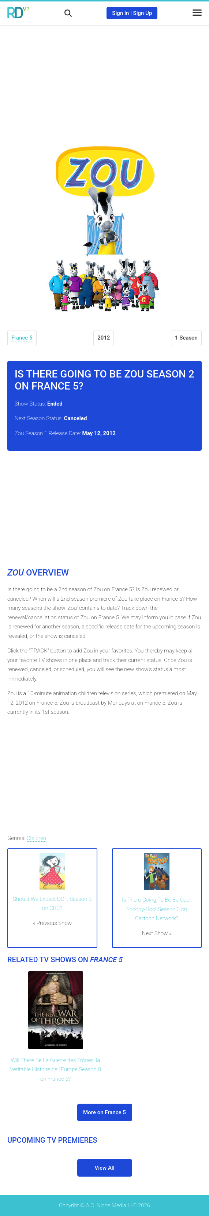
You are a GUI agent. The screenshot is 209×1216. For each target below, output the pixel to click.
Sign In (120, 13)
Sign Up (142, 13)
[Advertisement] (105, 78)
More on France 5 (104, 1112)
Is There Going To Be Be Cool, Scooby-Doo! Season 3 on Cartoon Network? (157, 909)
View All (105, 1168)
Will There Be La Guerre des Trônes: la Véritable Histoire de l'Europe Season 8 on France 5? (55, 1069)
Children (36, 838)
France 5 (22, 337)
